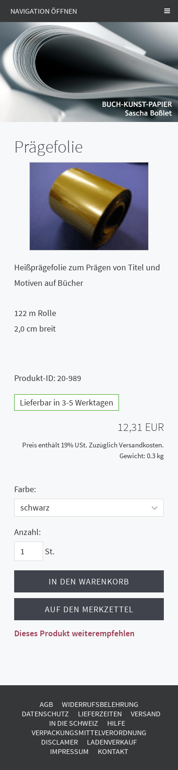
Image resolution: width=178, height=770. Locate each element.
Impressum (69, 751)
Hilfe (116, 723)
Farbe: (25, 489)
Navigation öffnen (43, 11)
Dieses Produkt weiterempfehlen (74, 633)
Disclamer (59, 741)
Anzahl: (27, 532)
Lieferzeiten (100, 713)
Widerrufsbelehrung (100, 704)
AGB (46, 704)
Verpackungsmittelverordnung (89, 732)
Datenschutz (45, 713)
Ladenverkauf (112, 741)
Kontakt (113, 751)
